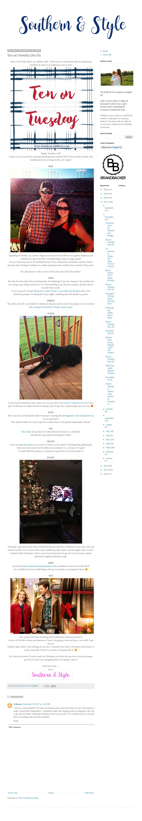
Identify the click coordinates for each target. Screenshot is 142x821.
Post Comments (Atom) (29, 798)
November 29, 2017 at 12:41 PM (36, 704)
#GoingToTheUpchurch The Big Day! (110, 298)
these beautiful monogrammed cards (40, 566)
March (109, 447)
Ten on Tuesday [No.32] (110, 359)
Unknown (18, 704)
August (109, 425)
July (108, 431)
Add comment (14, 727)
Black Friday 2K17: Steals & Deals (110, 275)
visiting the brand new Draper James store (52, 307)
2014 (106, 474)
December (109, 208)
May (108, 439)
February (110, 451)
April (108, 443)
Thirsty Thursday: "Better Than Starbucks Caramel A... (110, 394)
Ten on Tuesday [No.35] (110, 242)
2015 (106, 470)
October (109, 409)
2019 (106, 194)
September (109, 418)
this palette (28, 444)
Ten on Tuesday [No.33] (110, 324)
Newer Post (13, 793)
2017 (106, 202)
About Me (107, 55)
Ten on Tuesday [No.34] (110, 287)
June (108, 435)
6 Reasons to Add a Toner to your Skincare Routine (56, 291)
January (109, 458)
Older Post (89, 793)
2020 (106, 189)
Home (51, 793)
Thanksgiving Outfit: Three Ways (110, 313)
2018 (106, 198)
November (109, 217)
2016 (106, 466)
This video (26, 431)
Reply (16, 721)
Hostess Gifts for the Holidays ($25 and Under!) (110, 345)
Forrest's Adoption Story (74, 402)
